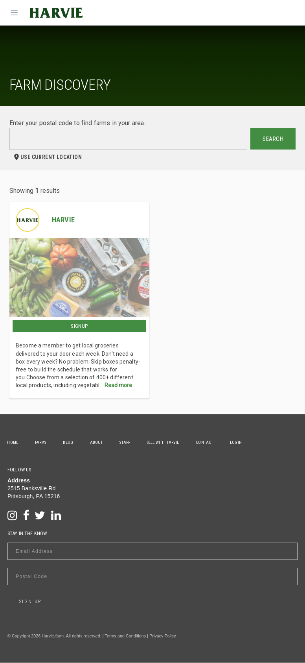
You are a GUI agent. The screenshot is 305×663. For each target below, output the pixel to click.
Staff (127, 442)
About (98, 442)
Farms (41, 442)
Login (239, 442)
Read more (118, 385)
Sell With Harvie (166, 442)
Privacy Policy (162, 636)
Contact (207, 442)
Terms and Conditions (125, 636)
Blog (69, 442)
